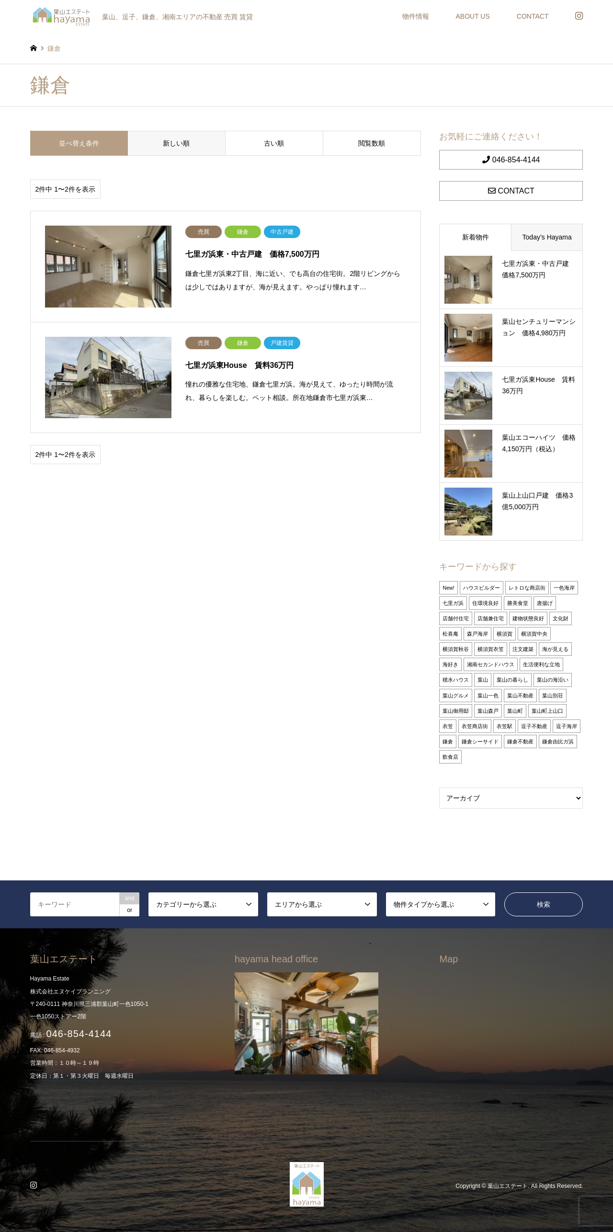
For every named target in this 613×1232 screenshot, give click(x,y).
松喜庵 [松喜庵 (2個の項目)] (450, 634)
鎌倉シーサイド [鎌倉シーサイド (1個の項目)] (480, 741)
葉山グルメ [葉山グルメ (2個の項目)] (456, 695)
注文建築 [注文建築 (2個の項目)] (523, 649)
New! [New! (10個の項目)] (448, 588)
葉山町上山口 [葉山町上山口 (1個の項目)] (547, 711)
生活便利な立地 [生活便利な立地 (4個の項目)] (541, 664)
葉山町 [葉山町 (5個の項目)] (515, 711)
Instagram (35, 1186)
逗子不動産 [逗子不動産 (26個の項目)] (534, 726)
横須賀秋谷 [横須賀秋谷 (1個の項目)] (456, 649)
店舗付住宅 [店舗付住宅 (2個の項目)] (456, 618)
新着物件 (475, 237)
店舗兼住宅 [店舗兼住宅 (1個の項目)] (490, 618)
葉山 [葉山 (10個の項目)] (482, 680)
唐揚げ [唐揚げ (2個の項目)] (545, 603)
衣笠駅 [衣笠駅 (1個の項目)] (504, 726)
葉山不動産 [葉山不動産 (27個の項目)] (520, 695)
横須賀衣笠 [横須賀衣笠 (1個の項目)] (490, 649)
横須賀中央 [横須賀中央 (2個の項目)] (534, 634)
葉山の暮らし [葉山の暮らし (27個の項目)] (512, 680)
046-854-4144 (511, 160)
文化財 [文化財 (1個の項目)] (560, 618)
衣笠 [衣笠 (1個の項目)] (448, 726)
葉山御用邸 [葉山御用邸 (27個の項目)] (456, 711)
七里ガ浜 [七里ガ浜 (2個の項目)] (453, 603)
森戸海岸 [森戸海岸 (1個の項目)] (477, 634)
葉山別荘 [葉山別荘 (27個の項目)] (552, 695)
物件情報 (415, 16)
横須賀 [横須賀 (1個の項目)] (504, 634)
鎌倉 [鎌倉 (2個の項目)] (448, 741)
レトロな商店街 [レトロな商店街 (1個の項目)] (527, 588)
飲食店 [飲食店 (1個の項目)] (450, 757)
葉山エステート (508, 1186)
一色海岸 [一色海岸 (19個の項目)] (564, 588)
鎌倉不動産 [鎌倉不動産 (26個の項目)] (520, 741)
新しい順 (176, 143)
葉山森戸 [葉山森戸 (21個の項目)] (488, 711)
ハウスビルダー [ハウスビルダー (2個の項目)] (481, 588)
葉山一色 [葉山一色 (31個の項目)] (488, 695)
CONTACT (533, 16)
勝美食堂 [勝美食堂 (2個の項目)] (517, 603)
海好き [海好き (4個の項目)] (450, 664)
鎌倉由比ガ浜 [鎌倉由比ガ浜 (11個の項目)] (558, 741)
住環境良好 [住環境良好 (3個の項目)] (485, 603)
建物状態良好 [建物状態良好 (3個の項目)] (528, 618)
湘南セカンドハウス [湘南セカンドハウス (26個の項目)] (490, 664)
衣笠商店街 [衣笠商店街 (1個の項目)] (475, 726)
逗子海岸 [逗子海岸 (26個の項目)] (566, 726)
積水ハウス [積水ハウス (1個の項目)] (456, 680)
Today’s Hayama (547, 237)
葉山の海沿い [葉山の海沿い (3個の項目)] (552, 680)
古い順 (274, 143)
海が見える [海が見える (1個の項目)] (555, 649)
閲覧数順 (371, 143)
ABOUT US (473, 16)
